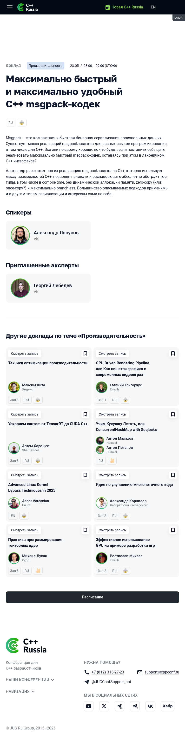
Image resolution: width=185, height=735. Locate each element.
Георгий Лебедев (53, 285)
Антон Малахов (119, 438)
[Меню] (9, 7)
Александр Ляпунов (56, 233)
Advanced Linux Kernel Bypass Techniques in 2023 (31, 487)
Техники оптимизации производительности (47, 363)
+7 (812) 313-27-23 (108, 671)
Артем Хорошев (35, 446)
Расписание (92, 597)
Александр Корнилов (128, 501)
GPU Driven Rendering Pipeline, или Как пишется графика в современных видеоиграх (123, 369)
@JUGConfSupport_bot (111, 681)
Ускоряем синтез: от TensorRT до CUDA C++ (48, 424)
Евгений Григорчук (126, 385)
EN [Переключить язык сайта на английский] (153, 7)
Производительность (45, 66)
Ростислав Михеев (126, 556)
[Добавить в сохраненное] (85, 353)
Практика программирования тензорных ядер (35, 542)
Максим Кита (33, 385)
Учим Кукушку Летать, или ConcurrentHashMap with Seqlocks (126, 427)
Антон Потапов (119, 448)
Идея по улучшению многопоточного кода (134, 484)
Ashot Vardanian (35, 501)
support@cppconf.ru (162, 671)
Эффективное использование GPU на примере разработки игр (125, 542)
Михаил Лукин (34, 556)
